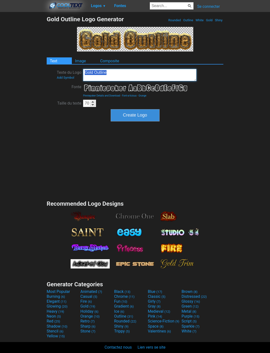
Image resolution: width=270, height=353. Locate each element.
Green (190, 306)
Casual (88, 296)
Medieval (159, 311)
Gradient (124, 306)
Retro (87, 321)
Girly (154, 301)
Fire (86, 301)
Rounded (175, 20)
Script (189, 321)
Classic (156, 296)
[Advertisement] (23, 89)
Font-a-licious (129, 95)
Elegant (56, 301)
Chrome (124, 296)
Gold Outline (139, 75)
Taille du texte (69, 103)
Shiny (218, 20)
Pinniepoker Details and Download (101, 95)
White (199, 20)
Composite (109, 61)
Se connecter (208, 6)
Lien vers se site (151, 347)
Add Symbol (65, 77)
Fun (120, 301)
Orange (90, 316)
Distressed (194, 296)
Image (80, 61)
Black (122, 291)
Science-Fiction (163, 321)
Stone (87, 331)
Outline (188, 20)
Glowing (57, 306)
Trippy (122, 331)
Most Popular (58, 291)
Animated (91, 291)
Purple (190, 316)
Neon (54, 316)
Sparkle (190, 326)
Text (53, 61)
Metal (189, 311)
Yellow (56, 336)
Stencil (55, 331)
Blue (155, 291)
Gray (154, 306)
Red (53, 321)
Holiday (89, 311)
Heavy (55, 311)
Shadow (57, 326)
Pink (155, 316)
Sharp (88, 326)
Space (155, 326)
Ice (119, 311)
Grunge (142, 95)
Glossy (191, 301)
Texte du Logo (69, 74)
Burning (56, 296)
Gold (209, 20)
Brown (189, 291)
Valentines (159, 331)
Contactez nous (118, 347)
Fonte (76, 87)
